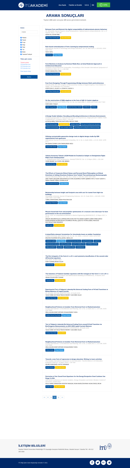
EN (93, 5)
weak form (97, 241)
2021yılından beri (25, 68)
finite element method (52, 244)
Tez (23, 49)
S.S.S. (87, 5)
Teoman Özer (50, 264)
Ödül (23, 47)
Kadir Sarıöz (49, 225)
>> (62, 397)
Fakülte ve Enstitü (75, 5)
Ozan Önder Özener (51, 146)
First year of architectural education (90, 124)
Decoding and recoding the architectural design (87, 127)
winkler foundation (65, 244)
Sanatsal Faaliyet (27, 54)
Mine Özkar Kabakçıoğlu (52, 37)
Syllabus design (75, 124)
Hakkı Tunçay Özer (51, 107)
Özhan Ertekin (50, 350)
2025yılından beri (25, 66)
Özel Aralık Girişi (25, 71)
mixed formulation (87, 241)
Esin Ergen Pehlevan (51, 202)
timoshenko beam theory (73, 241)
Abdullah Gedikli (50, 241)
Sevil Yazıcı (49, 55)
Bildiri (24, 52)
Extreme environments (52, 127)
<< (44, 397)
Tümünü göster (24, 62)
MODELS (94, 107)
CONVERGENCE (80, 247)
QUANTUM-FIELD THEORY (75, 107)
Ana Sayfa (62, 5)
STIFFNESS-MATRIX (92, 244)
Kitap (23, 45)
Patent (24, 40)
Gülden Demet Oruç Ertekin (53, 315)
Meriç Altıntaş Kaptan (51, 124)
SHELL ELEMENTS (51, 247)
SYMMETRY (87, 107)
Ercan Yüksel (49, 386)
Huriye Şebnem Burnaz (52, 183)
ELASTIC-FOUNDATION (78, 244)
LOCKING (60, 247)
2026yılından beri (25, 64)
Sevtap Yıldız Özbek (51, 298)
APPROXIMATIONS (69, 247)
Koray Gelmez (50, 367)
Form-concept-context (66, 127)
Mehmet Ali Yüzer (50, 164)
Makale (24, 37)
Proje (23, 42)
